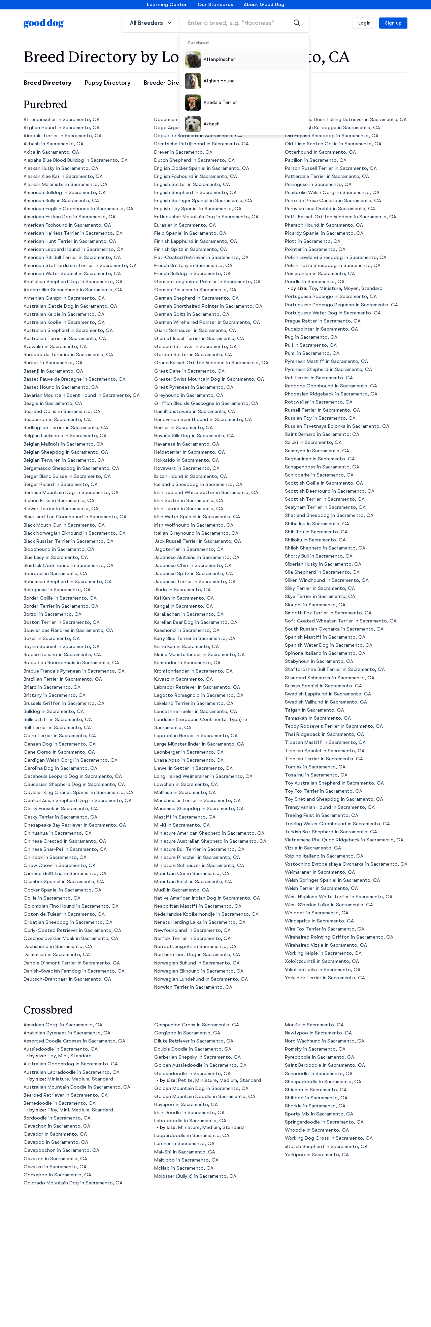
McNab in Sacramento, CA (183, 1168)
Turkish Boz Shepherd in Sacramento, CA (331, 832)
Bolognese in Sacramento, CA (57, 590)
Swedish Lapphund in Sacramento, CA (328, 694)
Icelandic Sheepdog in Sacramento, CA (198, 484)
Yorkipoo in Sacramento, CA (317, 1155)
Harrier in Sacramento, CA (183, 427)
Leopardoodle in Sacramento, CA (191, 1135)
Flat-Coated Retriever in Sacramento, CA (201, 257)
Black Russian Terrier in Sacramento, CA (68, 541)
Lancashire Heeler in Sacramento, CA (195, 711)
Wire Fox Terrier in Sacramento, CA (324, 929)
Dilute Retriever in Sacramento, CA (193, 1041)
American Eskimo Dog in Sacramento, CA (69, 217)
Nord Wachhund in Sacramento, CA (324, 1041)
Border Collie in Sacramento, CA (60, 598)
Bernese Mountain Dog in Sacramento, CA (71, 492)
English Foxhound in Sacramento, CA (195, 176)
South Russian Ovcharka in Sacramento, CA (334, 629)
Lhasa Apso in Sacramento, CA (189, 760)
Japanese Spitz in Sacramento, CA (193, 573)
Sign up (393, 23)
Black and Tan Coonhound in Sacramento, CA (75, 517)
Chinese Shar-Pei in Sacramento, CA (65, 849)
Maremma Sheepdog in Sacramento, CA (199, 808)
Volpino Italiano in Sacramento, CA (324, 856)
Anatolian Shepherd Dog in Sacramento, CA (73, 282)
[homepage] (44, 23)
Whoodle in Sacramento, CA (317, 1130)
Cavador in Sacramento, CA (55, 1134)
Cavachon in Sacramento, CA (57, 1126)
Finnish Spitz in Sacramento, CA (190, 249)
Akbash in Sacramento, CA (54, 144)
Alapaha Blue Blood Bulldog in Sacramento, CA (76, 160)
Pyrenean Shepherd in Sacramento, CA (328, 369)
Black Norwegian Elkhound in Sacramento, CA (75, 533)
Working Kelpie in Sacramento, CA (323, 953)
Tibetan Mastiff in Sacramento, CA (325, 742)
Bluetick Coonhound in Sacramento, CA (68, 565)
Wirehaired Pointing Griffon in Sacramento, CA (339, 937)
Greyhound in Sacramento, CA (188, 395)
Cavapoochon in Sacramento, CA (61, 1150)
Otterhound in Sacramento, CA (320, 152)
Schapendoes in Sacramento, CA (322, 467)
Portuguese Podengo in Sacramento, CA (331, 296)
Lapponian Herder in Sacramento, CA (196, 735)
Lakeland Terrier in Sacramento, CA (193, 703)
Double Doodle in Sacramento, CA (192, 1049)
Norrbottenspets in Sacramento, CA (195, 946)
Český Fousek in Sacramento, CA (61, 808)
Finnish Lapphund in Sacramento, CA (195, 241)
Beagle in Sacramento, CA (53, 403)
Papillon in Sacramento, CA (315, 160)
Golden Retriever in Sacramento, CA (195, 346)
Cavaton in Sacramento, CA (55, 1159)
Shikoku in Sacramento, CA (315, 540)
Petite (185, 1080)
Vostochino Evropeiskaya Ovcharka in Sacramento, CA (346, 864)
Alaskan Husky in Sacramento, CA (61, 168)
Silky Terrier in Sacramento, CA (320, 588)
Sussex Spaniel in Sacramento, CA (323, 686)
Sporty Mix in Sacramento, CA (319, 1114)
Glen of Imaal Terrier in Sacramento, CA (199, 338)
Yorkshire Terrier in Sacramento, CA (325, 978)
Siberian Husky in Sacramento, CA (323, 564)
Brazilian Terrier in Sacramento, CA (63, 679)
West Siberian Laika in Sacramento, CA (329, 905)
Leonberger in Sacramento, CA (189, 752)
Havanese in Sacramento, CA (186, 444)
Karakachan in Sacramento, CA (189, 614)
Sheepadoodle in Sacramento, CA (323, 1082)
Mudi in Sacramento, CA (181, 890)
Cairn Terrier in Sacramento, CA (60, 735)
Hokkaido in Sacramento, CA (186, 460)
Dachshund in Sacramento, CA (58, 946)
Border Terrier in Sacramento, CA (61, 606)
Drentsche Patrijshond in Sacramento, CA (201, 144)
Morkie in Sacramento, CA (314, 1025)
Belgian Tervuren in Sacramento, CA (64, 460)
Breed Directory (47, 82)
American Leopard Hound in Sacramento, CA (74, 249)
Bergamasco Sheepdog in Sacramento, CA (71, 468)
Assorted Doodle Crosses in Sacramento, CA (74, 1041)
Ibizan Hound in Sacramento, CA (190, 476)
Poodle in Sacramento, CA (314, 282)
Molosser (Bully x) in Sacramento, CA (195, 1176)
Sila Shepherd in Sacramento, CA (322, 572)
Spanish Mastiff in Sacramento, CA (325, 637)
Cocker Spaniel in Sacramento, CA (62, 890)
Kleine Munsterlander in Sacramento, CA (199, 654)
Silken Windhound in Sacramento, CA (327, 580)
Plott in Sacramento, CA (312, 241)
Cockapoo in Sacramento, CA (57, 1175)
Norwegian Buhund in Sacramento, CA (197, 963)
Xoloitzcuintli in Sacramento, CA (322, 961)
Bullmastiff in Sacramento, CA (58, 719)
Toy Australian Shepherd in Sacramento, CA (334, 783)
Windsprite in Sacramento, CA (319, 921)
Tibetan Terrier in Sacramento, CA (324, 759)
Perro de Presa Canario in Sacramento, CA (333, 200)
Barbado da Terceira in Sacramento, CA (68, 354)
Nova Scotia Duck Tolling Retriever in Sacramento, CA (346, 119)
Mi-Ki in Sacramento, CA (182, 825)
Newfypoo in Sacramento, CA (318, 1033)
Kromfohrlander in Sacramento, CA (193, 671)
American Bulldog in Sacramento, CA (65, 192)
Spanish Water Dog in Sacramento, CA (328, 645)
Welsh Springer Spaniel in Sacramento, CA (332, 880)
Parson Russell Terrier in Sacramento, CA (331, 168)
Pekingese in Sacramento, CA (318, 184)
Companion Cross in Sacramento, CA (196, 1025)
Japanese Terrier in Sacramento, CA (195, 581)
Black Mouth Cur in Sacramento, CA (64, 525)
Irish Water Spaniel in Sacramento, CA (197, 517)
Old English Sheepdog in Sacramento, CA (331, 136)
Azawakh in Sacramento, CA (55, 346)
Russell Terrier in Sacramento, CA (322, 410)
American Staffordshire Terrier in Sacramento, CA (80, 265)
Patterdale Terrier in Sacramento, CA (327, 176)
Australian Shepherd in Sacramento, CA (68, 330)
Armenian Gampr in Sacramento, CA (64, 298)
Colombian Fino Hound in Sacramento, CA (71, 906)
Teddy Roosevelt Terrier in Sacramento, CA (334, 726)
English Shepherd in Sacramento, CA (195, 192)
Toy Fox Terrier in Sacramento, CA (323, 791)
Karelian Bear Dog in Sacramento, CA (195, 622)
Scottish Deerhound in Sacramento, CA (329, 491)
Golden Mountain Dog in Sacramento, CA (201, 1088)
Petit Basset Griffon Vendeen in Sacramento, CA (340, 217)
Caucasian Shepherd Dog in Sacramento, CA (74, 784)
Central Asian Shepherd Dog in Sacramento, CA (78, 800)
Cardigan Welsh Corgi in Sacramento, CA (71, 760)
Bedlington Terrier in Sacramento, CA (66, 427)
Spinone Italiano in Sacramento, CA (325, 653)
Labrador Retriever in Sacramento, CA (197, 687)
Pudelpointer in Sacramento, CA (321, 329)
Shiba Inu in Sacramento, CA (317, 524)
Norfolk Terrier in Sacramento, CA (192, 938)
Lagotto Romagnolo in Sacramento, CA (198, 695)
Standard (372, 288)
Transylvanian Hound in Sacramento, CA (330, 807)
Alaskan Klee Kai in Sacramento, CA (63, 176)
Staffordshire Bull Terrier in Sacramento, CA (335, 669)
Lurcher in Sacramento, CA (184, 1143)
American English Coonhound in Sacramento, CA (78, 209)
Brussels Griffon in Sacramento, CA (64, 703)
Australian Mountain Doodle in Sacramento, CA (77, 1087)
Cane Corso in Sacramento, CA (59, 752)
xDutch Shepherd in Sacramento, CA (326, 1146)
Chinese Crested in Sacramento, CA (65, 841)
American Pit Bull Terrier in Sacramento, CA (72, 257)
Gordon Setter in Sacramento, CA (193, 354)
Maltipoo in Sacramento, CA (186, 1160)
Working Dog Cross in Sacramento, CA (329, 1138)
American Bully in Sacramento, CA (61, 200)
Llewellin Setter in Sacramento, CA (193, 768)
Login (364, 23)
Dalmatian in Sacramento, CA (57, 954)
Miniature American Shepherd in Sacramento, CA (209, 833)
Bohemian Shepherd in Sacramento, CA (68, 581)
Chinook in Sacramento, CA (55, 857)
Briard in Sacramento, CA (52, 687)
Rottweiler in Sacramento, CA (319, 402)
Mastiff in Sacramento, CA (185, 817)
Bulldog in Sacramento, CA (54, 711)
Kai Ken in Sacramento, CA (184, 598)
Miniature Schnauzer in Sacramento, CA (199, 865)
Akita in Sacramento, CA (51, 152)
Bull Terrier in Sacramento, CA (57, 727)
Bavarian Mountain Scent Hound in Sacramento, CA (82, 395)
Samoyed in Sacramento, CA (317, 451)
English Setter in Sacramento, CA (192, 184)
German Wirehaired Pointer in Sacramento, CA (207, 322)
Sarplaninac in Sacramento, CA (320, 459)
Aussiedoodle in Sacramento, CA (61, 1049)
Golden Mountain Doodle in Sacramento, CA (204, 1096)
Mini (63, 1056)
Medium (80, 1079)
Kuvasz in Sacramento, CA (183, 679)
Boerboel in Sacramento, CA (55, 573)
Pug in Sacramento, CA (311, 337)
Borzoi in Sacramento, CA (52, 614)
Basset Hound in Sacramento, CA (61, 387)
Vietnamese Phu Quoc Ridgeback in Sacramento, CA (344, 840)
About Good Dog (264, 4)
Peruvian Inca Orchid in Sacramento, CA (330, 209)
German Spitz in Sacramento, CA (191, 314)
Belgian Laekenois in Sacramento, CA (65, 436)
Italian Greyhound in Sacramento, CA (196, 533)
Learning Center (167, 4)
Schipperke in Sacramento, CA (319, 475)
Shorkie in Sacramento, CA (315, 1106)
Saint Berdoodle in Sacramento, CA (325, 1065)
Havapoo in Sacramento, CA (186, 1104)
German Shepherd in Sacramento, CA (196, 298)
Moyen (351, 288)
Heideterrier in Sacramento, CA (189, 452)
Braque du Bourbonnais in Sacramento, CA (71, 663)
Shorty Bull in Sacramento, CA (319, 556)
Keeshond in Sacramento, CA (187, 630)
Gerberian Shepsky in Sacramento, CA (197, 1057)
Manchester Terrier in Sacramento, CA (197, 800)
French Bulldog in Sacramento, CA (192, 273)
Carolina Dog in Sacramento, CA (60, 768)
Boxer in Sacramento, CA (52, 638)
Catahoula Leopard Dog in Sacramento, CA (73, 776)
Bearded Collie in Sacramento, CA (62, 411)
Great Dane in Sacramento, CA (189, 371)
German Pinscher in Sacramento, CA (195, 290)
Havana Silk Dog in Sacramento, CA (194, 436)
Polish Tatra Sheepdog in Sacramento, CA (332, 265)
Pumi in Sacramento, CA (312, 353)
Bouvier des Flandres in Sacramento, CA (68, 630)
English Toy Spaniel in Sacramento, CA (197, 209)
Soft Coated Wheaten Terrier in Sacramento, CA (341, 621)
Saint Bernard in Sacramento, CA (322, 434)
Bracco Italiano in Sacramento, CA (62, 654)
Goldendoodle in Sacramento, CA (192, 1073)
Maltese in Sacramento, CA (185, 792)
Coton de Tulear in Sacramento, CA (64, 914)
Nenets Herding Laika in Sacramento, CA (199, 922)
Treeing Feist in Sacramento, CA (321, 815)
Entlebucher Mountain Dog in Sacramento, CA (206, 217)
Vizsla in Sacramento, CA (313, 848)
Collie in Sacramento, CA (52, 898)
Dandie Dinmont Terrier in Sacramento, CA (72, 963)
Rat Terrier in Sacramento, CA (319, 378)
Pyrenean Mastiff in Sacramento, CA (326, 361)
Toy (313, 288)
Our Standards (215, 4)
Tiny (52, 1110)
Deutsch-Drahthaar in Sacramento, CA (67, 979)
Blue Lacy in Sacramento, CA (56, 557)
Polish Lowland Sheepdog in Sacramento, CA (336, 257)
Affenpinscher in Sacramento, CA (62, 119)
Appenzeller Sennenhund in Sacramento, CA (73, 290)
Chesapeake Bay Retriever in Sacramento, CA (75, 825)
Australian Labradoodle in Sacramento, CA (72, 1072)
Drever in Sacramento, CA (183, 152)
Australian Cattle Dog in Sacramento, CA (70, 306)
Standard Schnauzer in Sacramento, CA (329, 678)
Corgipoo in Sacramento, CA (187, 1033)
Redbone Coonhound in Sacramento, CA (331, 386)
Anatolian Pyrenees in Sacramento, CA (67, 1033)
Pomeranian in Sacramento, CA (320, 273)
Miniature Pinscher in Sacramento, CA (197, 857)
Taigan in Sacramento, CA (314, 710)
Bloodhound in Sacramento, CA (59, 549)
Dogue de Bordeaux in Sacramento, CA (198, 136)
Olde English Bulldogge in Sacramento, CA (332, 127)
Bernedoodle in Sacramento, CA (60, 1103)
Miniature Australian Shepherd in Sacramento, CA (210, 841)
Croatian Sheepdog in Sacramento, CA (68, 922)
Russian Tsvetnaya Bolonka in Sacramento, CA (337, 426)
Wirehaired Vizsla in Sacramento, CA (326, 945)
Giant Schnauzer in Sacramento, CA (195, 330)
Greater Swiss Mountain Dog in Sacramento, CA (209, 379)
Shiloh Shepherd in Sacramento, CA (325, 548)
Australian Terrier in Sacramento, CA (65, 338)
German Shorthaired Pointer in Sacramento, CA (208, 306)
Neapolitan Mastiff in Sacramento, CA (197, 906)
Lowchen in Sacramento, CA (186, 784)
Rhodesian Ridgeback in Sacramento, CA (331, 394)
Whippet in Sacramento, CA (317, 913)
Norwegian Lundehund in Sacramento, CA (201, 979)
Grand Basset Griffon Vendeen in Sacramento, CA (211, 363)
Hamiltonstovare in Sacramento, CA (194, 411)
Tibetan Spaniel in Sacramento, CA (325, 751)
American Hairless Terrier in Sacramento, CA (73, 233)
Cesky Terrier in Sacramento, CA (60, 817)
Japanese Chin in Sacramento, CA (193, 565)
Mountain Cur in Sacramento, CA (191, 873)
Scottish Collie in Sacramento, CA (324, 483)
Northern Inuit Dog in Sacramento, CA (197, 954)
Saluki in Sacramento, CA (313, 442)
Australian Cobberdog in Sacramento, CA (71, 1064)
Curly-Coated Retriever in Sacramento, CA (72, 930)
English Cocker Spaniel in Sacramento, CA (201, 168)
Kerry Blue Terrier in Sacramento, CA (194, 638)
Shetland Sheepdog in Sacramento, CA (329, 515)
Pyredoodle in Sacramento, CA (319, 1057)
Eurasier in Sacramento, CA (185, 225)
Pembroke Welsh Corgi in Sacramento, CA (332, 192)
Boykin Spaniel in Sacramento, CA (62, 646)
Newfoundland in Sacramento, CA (192, 930)
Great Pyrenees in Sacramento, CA (193, 387)
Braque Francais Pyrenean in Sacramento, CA (74, 671)
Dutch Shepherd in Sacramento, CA (194, 160)
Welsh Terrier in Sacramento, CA (321, 888)
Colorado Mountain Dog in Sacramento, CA (73, 1183)
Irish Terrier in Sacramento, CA (188, 508)
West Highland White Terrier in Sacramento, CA (339, 897)
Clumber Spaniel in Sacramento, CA (64, 881)
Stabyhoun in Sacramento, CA (319, 661)
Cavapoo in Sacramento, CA (56, 1142)
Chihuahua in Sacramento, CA (58, 833)
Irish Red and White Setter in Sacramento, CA (206, 492)
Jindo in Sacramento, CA (182, 590)
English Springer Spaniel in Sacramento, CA (203, 200)
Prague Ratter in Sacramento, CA (323, 321)
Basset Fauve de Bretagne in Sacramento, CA (75, 379)
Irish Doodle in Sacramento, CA (189, 1112)
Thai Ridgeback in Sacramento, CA (324, 734)
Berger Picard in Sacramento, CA (61, 484)
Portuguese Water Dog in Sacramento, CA (333, 313)
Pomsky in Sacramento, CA (315, 1049)
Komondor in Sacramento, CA (187, 663)
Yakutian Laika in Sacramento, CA (323, 970)
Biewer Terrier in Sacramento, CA (61, 508)
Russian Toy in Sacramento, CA (320, 418)
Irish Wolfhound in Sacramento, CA (193, 525)
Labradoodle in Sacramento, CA (190, 1121)
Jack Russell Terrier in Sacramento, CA (197, 541)
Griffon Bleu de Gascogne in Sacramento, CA (206, 403)
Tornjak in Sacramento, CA (315, 767)
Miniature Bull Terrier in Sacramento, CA (199, 849)
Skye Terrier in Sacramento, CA (320, 596)
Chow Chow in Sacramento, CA (60, 865)
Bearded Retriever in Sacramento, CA (66, 1095)
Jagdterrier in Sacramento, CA (189, 549)
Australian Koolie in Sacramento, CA (64, 322)
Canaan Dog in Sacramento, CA (60, 744)
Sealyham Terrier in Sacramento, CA (325, 507)
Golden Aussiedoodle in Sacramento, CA (200, 1065)
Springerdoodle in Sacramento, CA (324, 1122)
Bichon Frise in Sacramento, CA (59, 500)
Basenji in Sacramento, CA (53, 371)
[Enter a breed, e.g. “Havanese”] (244, 23)
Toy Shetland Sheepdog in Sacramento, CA (334, 799)
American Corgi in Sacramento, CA (63, 1025)
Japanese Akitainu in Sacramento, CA (196, 557)
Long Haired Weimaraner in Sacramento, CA (203, 776)
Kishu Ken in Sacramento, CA (186, 646)
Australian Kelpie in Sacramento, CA (64, 314)
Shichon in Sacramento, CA (316, 1090)
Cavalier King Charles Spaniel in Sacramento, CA (78, 792)
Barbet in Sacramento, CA (53, 363)
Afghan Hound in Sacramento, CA (62, 127)
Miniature (330, 288)
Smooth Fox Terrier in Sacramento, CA (328, 613)
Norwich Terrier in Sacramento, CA (193, 987)
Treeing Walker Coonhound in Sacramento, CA (337, 824)
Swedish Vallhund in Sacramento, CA (326, 702)
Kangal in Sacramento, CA (183, 606)
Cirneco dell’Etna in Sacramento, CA (65, 873)
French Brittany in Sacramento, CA (193, 265)
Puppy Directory (107, 82)
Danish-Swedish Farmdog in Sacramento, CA (74, 971)
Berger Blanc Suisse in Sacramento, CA (67, 476)
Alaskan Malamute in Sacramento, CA (65, 184)
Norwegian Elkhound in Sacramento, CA (198, 971)
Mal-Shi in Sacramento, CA (184, 1152)
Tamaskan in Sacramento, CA (318, 718)
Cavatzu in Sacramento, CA (55, 1167)
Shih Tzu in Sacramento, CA (316, 532)
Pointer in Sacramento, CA (315, 249)
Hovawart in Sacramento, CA (187, 468)
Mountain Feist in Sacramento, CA (193, 881)
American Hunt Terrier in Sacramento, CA (70, 241)
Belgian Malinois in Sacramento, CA (63, 444)
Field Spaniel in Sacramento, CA (190, 233)
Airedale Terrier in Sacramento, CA (63, 136)
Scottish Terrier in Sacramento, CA (325, 499)
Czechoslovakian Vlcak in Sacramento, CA (71, 938)
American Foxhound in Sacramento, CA (67, 225)
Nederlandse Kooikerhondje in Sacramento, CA (206, 914)
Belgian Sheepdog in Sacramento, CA (66, 452)
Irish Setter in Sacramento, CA (188, 500)
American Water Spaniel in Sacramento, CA (72, 273)
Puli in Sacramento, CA (311, 345)
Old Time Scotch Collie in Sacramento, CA (333, 144)
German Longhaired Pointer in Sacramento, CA (207, 282)
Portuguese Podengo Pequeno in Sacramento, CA (341, 305)
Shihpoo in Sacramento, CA (316, 1098)
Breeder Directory (169, 82)
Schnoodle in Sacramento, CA (319, 1073)
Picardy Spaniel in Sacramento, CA (324, 233)
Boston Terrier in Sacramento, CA (62, 622)
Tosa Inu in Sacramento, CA (316, 775)
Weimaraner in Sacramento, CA (320, 872)
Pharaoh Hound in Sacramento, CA (324, 225)
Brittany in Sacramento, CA (55, 695)
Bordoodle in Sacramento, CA (57, 1118)
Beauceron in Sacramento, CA (57, 419)
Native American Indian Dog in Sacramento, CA (207, 898)
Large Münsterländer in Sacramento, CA (199, 744)
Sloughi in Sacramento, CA (315, 605)
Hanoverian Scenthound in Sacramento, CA (203, 419)
